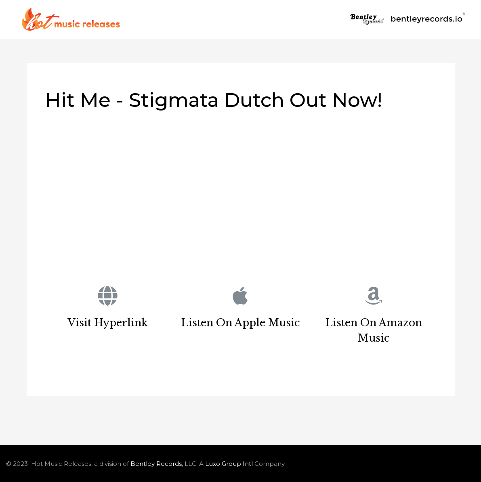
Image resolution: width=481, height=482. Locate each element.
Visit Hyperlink (107, 323)
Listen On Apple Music (240, 323)
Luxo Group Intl (229, 463)
